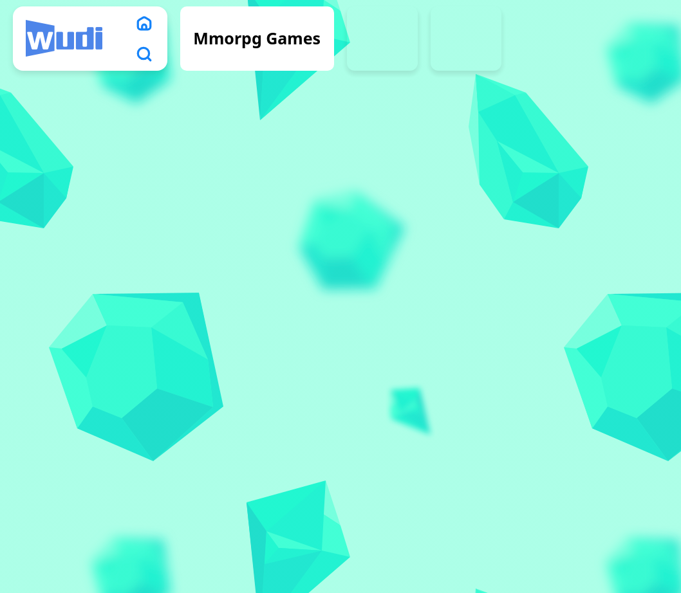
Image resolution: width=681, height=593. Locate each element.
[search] (144, 54)
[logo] (64, 39)
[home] (144, 23)
